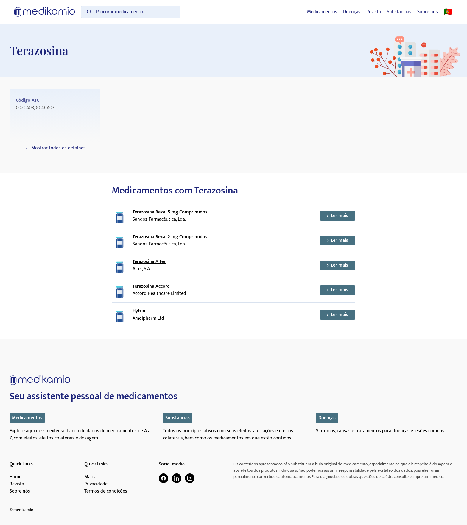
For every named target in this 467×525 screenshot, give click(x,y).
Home (15, 477)
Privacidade (96, 484)
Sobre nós (427, 12)
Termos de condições (105, 491)
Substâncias (399, 12)
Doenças (351, 12)
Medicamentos (322, 12)
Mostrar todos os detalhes (54, 148)
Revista (373, 12)
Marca (90, 477)
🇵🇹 (448, 12)
